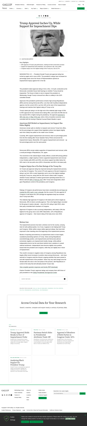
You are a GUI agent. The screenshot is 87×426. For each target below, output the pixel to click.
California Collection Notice (56, 410)
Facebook (9, 395)
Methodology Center (19, 390)
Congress (50, 288)
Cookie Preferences (6, 410)
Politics (22, 290)
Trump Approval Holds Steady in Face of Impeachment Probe (19, 334)
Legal (24, 410)
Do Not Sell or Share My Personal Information (37, 410)
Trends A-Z (17, 395)
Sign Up (83, 393)
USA (34, 288)
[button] (20, 5)
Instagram (7, 395)
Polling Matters (14, 357)
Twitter (4, 395)
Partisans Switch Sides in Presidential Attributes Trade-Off (43, 334)
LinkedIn (2, 395)
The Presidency (44, 290)
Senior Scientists (18, 392)
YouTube (11, 395)
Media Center (42, 390)
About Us (28, 390)
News (27, 397)
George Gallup (17, 397)
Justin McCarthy (27, 59)
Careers (28, 392)
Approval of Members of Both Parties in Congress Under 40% (66, 334)
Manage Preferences (36, 421)
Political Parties (58, 288)
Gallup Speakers (42, 392)
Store (27, 399)
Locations (28, 395)
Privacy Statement (16, 410)
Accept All (25, 421)
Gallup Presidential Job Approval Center (45, 272)
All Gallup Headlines (41, 288)
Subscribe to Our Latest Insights (60, 391)
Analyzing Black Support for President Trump (17, 362)
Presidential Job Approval (32, 290)
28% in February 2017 (36, 179)
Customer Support (43, 395)
